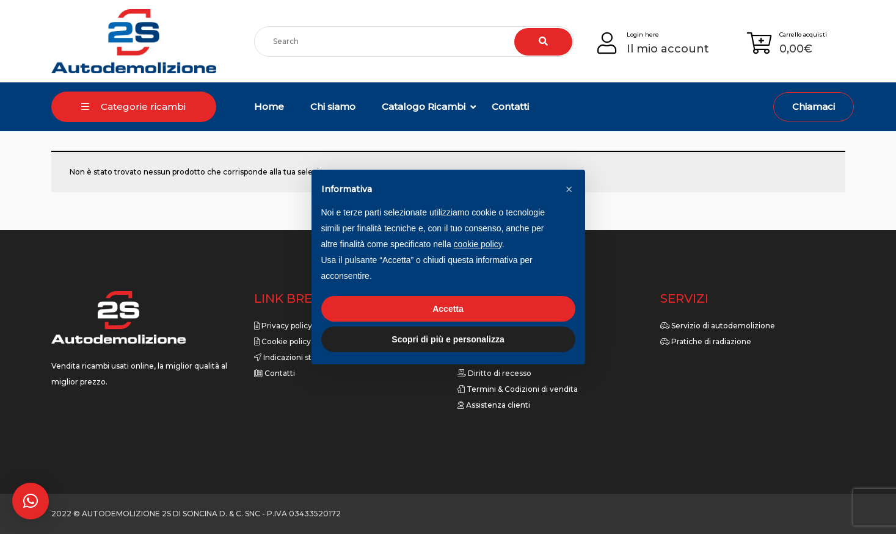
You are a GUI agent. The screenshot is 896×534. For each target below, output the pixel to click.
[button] (30, 501)
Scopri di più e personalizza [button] (448, 339)
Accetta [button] (448, 309)
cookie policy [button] (478, 244)
